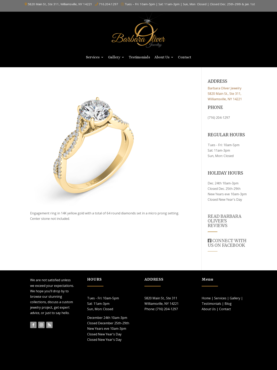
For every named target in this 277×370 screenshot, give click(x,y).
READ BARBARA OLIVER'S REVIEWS (224, 221)
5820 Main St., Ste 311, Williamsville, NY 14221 (60, 4)
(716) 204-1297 (219, 117)
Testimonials (139, 57)
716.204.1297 (108, 4)
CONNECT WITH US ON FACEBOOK (227, 243)
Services (93, 57)
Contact (184, 57)
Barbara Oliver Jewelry (224, 88)
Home (206, 298)
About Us (162, 57)
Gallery (114, 57)
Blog (228, 303)
